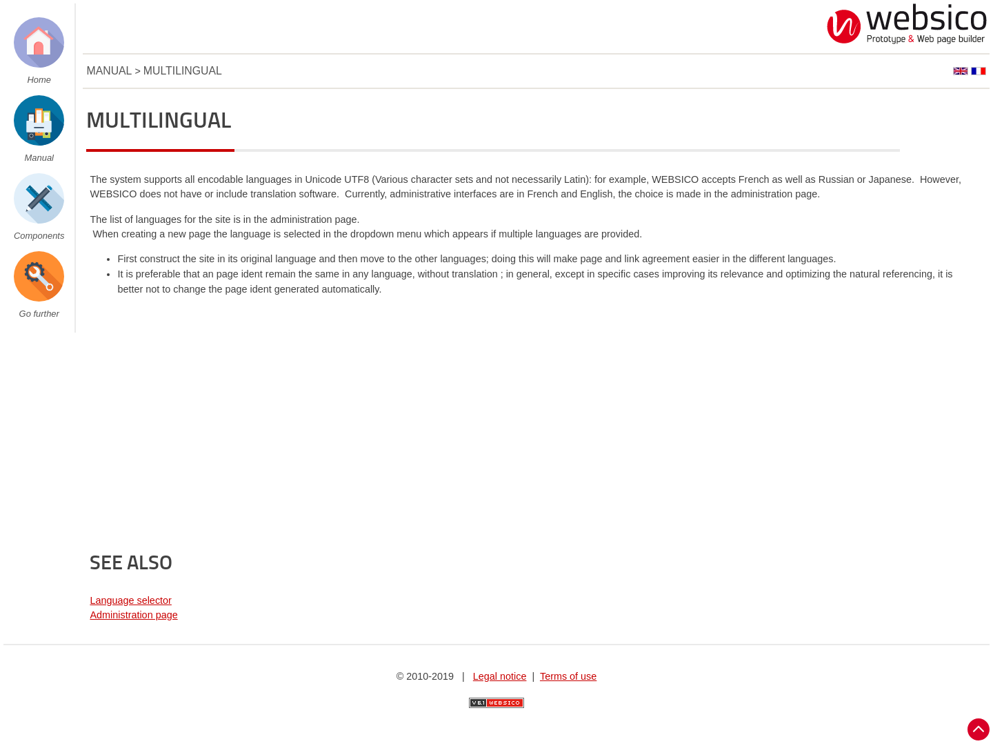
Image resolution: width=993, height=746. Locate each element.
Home (39, 80)
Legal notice (500, 676)
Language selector (130, 600)
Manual (38, 158)
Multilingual (182, 71)
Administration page (133, 614)
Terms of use (568, 676)
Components (39, 235)
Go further (39, 313)
